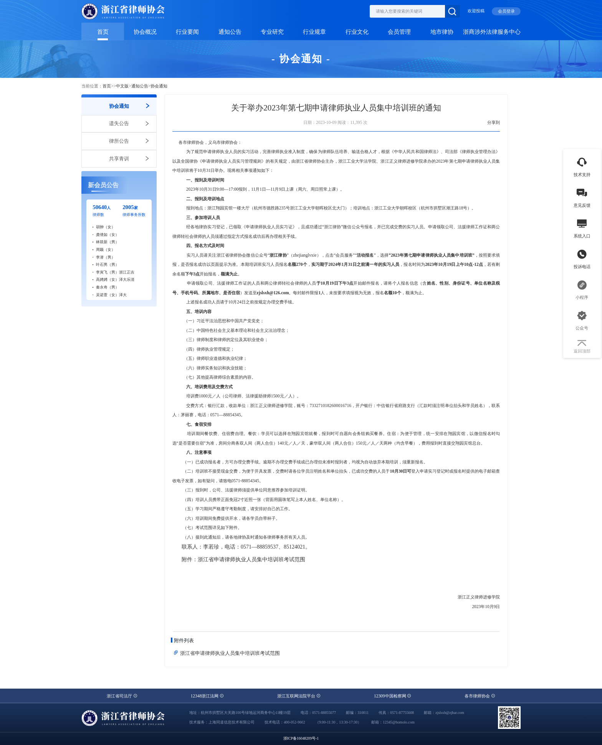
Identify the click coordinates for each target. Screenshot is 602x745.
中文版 (122, 86)
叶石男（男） (107, 264)
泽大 (123, 295)
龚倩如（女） (107, 234)
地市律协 (441, 32)
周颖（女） (105, 249)
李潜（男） (105, 257)
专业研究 (272, 32)
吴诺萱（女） (107, 295)
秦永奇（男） (107, 287)
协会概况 (145, 32)
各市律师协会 (480, 696)
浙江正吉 (126, 272)
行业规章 (314, 32)
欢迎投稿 (476, 10)
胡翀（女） (105, 227)
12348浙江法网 (207, 696)
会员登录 (506, 11)
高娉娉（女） (107, 279)
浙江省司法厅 (122, 696)
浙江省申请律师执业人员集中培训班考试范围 (226, 653)
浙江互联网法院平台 (299, 696)
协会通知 (158, 86)
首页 (103, 32)
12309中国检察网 (392, 696)
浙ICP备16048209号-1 (301, 738)
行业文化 (357, 32)
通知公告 (229, 32)
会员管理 (399, 32)
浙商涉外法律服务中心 (492, 32)
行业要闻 (187, 32)
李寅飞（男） (107, 272)
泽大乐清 (126, 279)
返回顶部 (582, 346)
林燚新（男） (107, 242)
